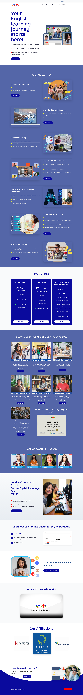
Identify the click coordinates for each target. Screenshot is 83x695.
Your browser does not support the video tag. (41, 606)
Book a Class (57, 692)
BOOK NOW (62, 321)
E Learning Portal (68, 1)
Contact (66, 692)
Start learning (48, 122)
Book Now (47, 233)
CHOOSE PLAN (20, 321)
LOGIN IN (68, 689)
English (62, 1)
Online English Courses (49, 692)
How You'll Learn (46, 4)
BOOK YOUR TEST (16, 511)
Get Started (15, 95)
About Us (54, 4)
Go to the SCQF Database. (19, 534)
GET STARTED (15, 58)
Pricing (59, 4)
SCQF (63, 4)
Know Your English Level (51, 570)
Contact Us (68, 4)
